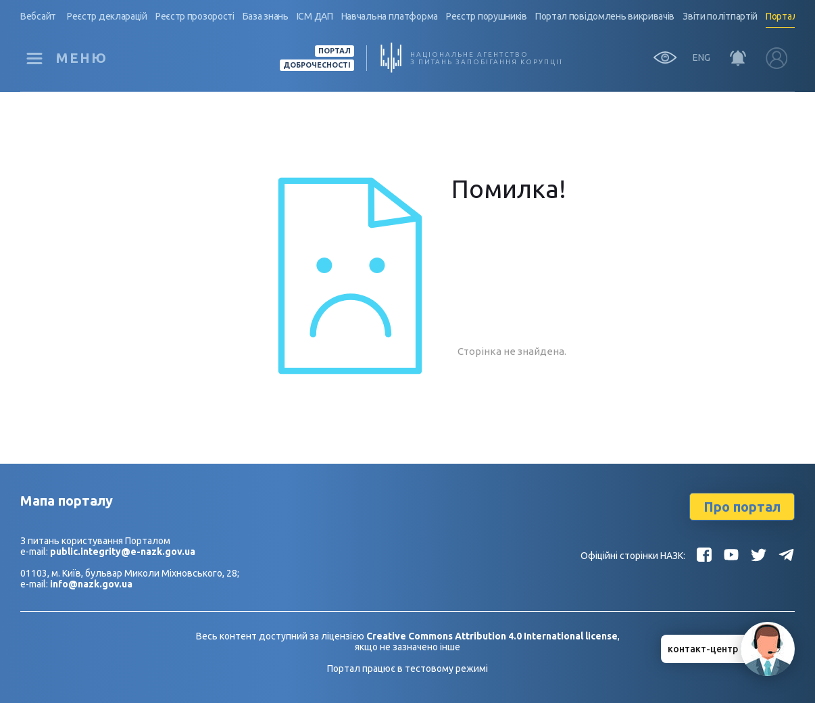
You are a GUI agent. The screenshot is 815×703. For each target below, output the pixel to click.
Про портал (742, 506)
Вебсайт (38, 16)
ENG (701, 57)
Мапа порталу (66, 500)
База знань (266, 16)
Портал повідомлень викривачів (604, 16)
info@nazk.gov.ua (91, 584)
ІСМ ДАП (315, 16)
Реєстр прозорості (194, 16)
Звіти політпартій (720, 16)
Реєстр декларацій (107, 16)
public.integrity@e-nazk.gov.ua (122, 551)
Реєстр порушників (486, 16)
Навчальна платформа (389, 16)
